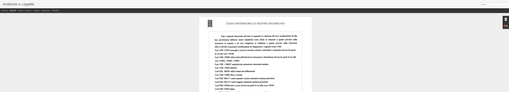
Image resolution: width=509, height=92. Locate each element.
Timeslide (55, 10)
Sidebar (36, 10)
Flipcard (13, 10)
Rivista (20, 10)
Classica (4, 10)
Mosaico (28, 10)
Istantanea (45, 10)
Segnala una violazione (273, 90)
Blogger (262, 90)
